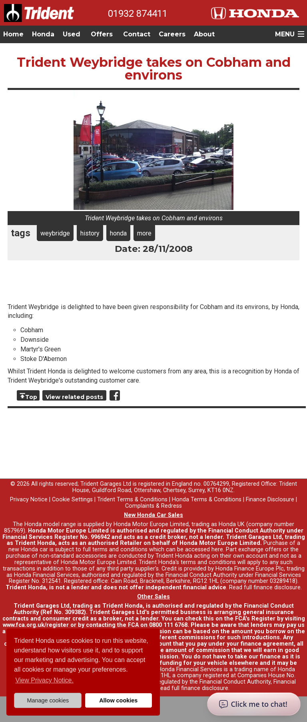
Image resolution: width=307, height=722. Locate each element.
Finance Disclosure (270, 499)
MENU (285, 34)
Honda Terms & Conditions (206, 499)
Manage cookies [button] (48, 700)
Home (13, 34)
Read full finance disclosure (265, 587)
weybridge (55, 233)
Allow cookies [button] (118, 700)
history (90, 233)
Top (31, 397)
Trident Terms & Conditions (132, 499)
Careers (172, 34)
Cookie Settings (72, 499)
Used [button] (71, 34)
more (144, 233)
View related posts (74, 397)
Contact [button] (136, 34)
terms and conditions (208, 562)
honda (118, 233)
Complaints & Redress (153, 506)
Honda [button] (43, 34)
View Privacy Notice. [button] (44, 680)
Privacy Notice (29, 499)
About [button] (204, 34)
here (217, 549)
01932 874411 (137, 13)
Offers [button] (102, 34)
